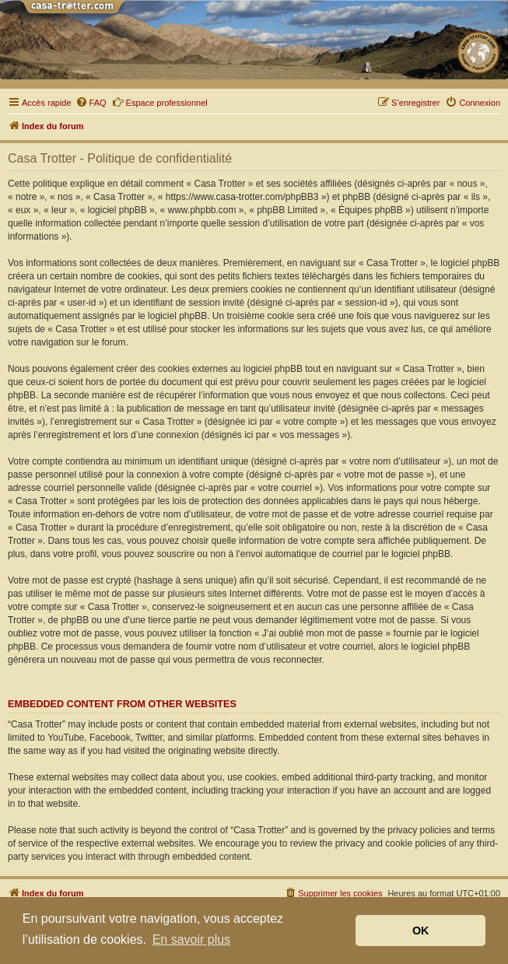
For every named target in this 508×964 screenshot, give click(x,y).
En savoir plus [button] (191, 939)
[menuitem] (91, 102)
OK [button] (420, 930)
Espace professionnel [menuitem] (160, 101)
